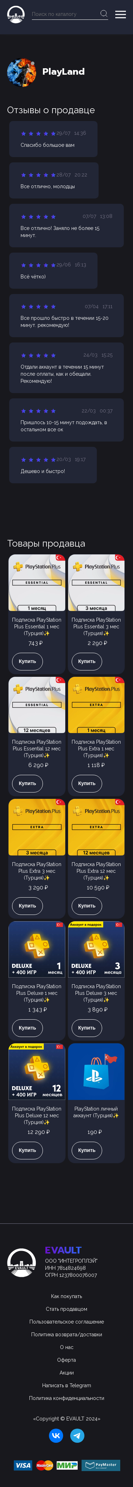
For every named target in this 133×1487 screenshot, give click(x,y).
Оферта (66, 1360)
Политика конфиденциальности (66, 1398)
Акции (67, 1373)
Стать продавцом (66, 1309)
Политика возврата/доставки (66, 1334)
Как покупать (66, 1296)
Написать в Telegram (66, 1385)
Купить (27, 661)
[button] (120, 14)
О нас (66, 1347)
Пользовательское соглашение (66, 1322)
